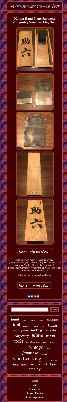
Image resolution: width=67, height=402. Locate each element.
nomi (33, 364)
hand (15, 319)
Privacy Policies (35, 393)
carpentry (22, 336)
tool (16, 324)
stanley (34, 369)
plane (37, 335)
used (52, 342)
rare (48, 348)
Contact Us (34, 389)
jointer (24, 330)
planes (24, 365)
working (36, 330)
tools (18, 341)
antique (53, 319)
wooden (54, 360)
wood (50, 335)
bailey (15, 365)
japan (53, 364)
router (32, 320)
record (46, 361)
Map (34, 385)
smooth (44, 354)
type (43, 326)
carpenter (50, 330)
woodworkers (33, 342)
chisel (43, 364)
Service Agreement (34, 397)
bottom (41, 320)
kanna (52, 325)
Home (35, 381)
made (24, 320)
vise (45, 342)
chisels (35, 326)
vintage (36, 347)
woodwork (23, 349)
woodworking (27, 359)
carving (26, 326)
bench (15, 330)
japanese (30, 352)
